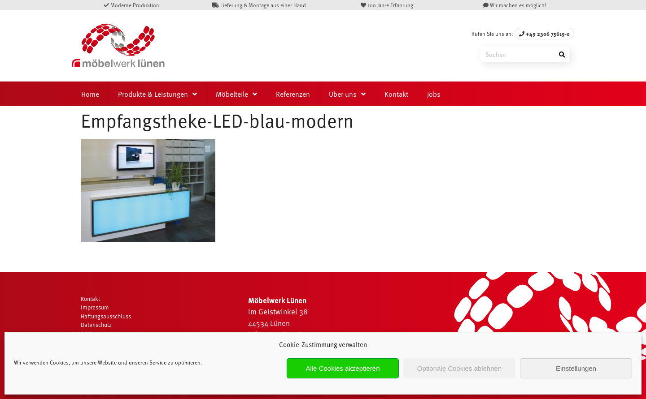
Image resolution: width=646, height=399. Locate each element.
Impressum (95, 307)
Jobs (434, 94)
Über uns (343, 94)
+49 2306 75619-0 (544, 34)
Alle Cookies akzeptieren (343, 368)
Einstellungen (576, 368)
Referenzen (293, 94)
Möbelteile (232, 94)
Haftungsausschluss (106, 316)
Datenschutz (96, 325)
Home (90, 94)
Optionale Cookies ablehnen (459, 368)
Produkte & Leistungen (153, 94)
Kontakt (396, 94)
